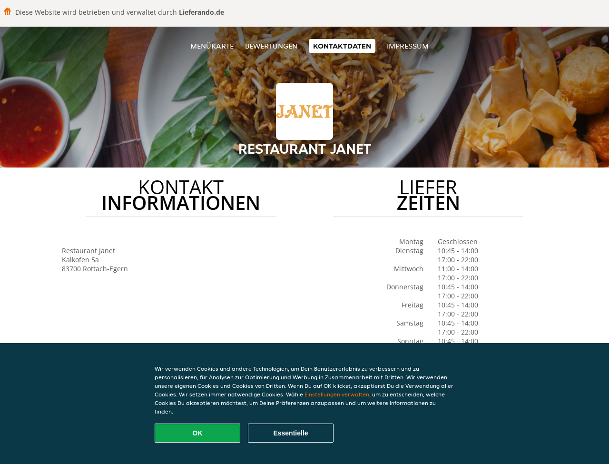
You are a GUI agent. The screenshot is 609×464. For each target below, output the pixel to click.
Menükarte (212, 46)
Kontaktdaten (342, 46)
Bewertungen (271, 46)
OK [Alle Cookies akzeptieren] (198, 433)
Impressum (408, 46)
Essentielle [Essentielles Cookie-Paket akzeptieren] (290, 433)
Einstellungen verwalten (336, 394)
